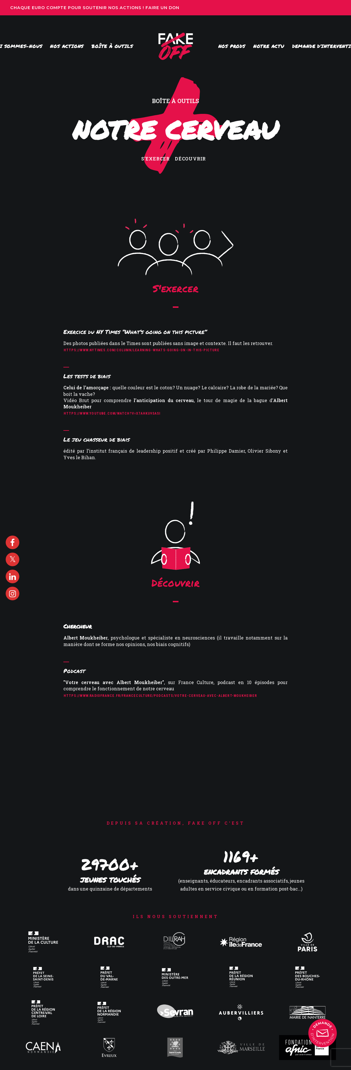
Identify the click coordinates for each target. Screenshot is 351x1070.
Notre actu (268, 46)
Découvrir (190, 159)
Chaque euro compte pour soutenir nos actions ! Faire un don (95, 7)
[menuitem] (67, 46)
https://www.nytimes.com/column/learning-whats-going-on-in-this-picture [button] (141, 350)
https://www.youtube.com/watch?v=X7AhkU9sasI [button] (112, 413)
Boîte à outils (112, 46)
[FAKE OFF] (175, 46)
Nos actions (67, 46)
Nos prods (231, 46)
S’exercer (155, 159)
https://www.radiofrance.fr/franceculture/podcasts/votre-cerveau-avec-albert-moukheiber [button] (160, 696)
